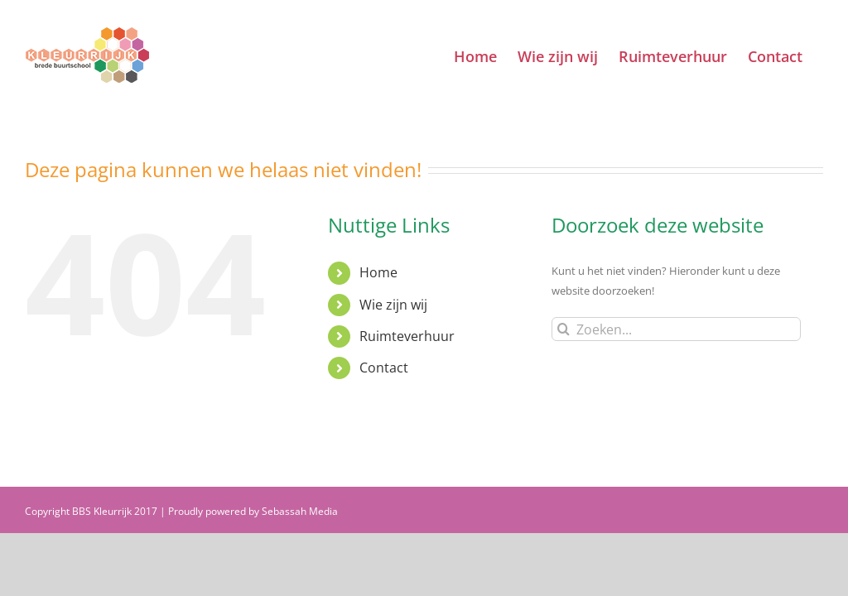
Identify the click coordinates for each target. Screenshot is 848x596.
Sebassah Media (300, 511)
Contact (383, 367)
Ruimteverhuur (407, 336)
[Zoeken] (564, 329)
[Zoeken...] (676, 329)
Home (378, 272)
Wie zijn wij (393, 305)
